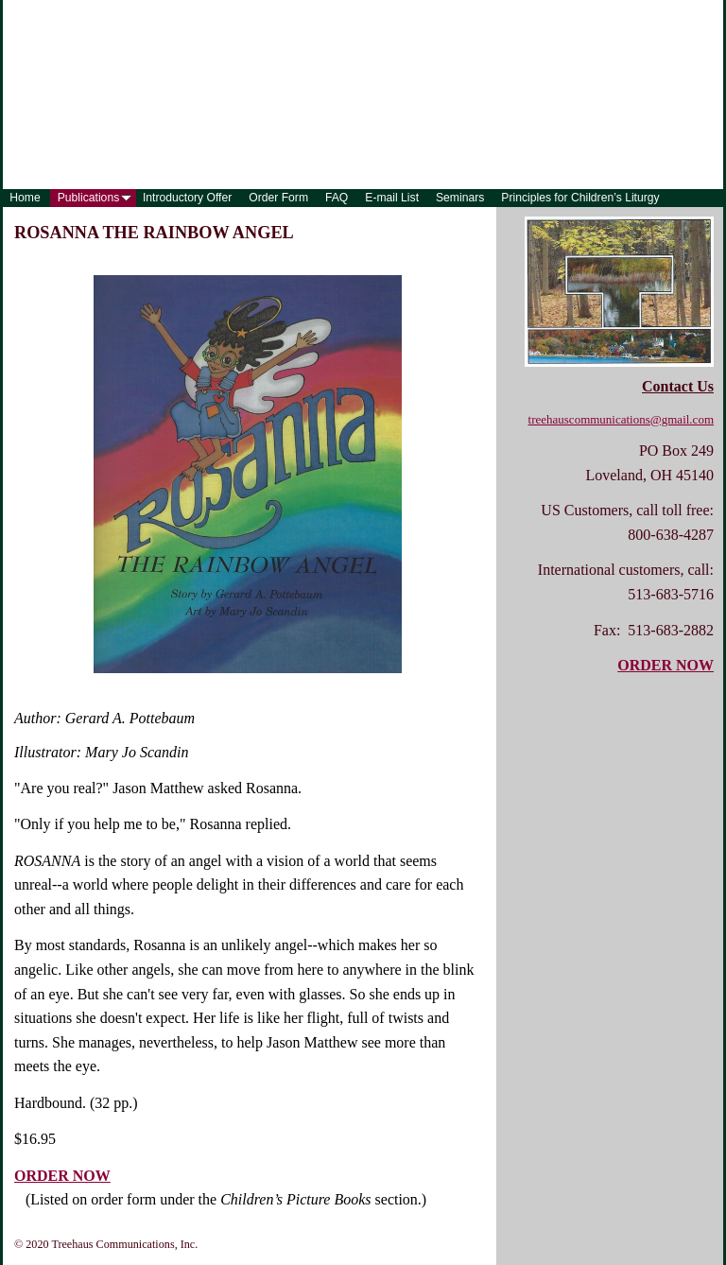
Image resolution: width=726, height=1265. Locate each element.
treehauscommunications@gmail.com (621, 419)
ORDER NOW (62, 1176)
